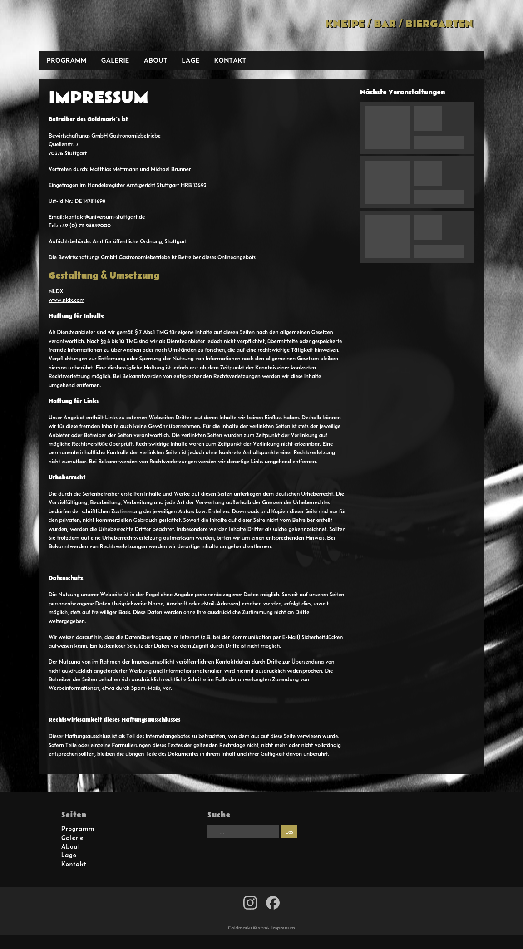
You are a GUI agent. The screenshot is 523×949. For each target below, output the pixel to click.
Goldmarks (104, 25)
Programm (66, 60)
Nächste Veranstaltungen (402, 92)
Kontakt (230, 60)
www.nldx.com (66, 299)
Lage (190, 60)
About (156, 60)
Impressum (283, 927)
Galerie (115, 60)
